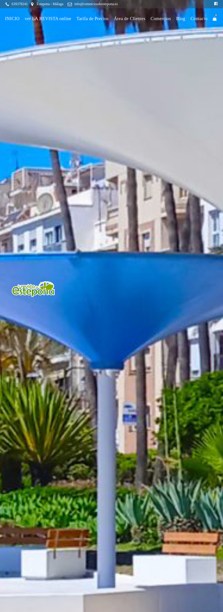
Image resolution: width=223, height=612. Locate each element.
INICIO (12, 18)
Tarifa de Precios (93, 18)
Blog (180, 18)
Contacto (198, 18)
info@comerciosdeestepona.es (96, 4)
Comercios (161, 18)
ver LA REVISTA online (48, 18)
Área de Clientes (129, 18)
